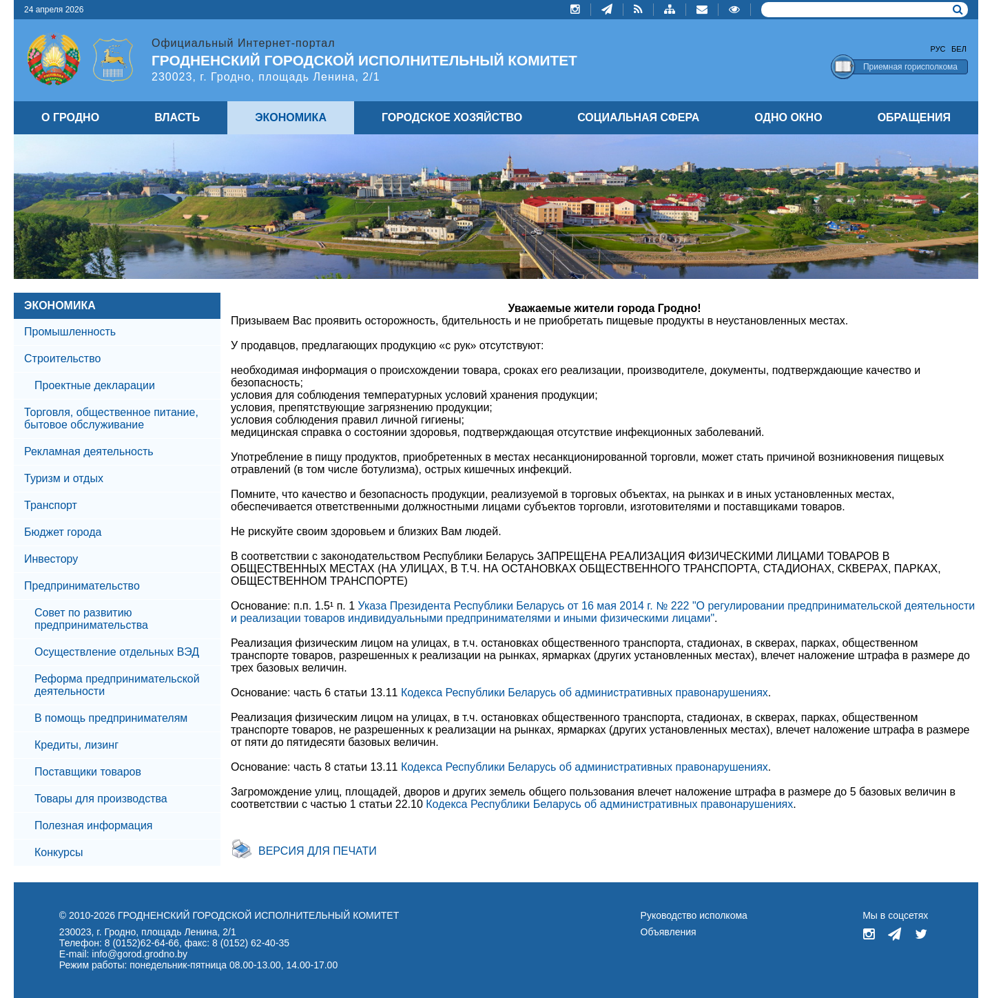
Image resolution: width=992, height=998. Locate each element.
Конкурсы (58, 852)
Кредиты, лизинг (76, 745)
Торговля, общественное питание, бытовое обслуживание (111, 418)
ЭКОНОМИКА (60, 305)
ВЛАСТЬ (177, 117)
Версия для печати (317, 851)
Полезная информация (93, 825)
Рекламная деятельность (89, 451)
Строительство (62, 358)
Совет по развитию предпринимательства (91, 619)
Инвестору (51, 559)
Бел (959, 49)
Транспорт (50, 505)
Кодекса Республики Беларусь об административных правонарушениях (584, 692)
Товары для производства (100, 798)
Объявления (668, 931)
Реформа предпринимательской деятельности (117, 685)
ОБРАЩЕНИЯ (914, 117)
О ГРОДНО (70, 117)
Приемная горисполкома (910, 67)
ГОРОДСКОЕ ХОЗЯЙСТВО (452, 117)
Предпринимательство (82, 586)
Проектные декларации (94, 385)
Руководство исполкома (694, 915)
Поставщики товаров (87, 772)
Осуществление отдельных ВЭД (116, 652)
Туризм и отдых (63, 478)
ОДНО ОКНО (788, 117)
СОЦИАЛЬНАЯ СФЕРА (638, 117)
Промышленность (70, 331)
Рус (938, 49)
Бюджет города (62, 532)
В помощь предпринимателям (110, 718)
